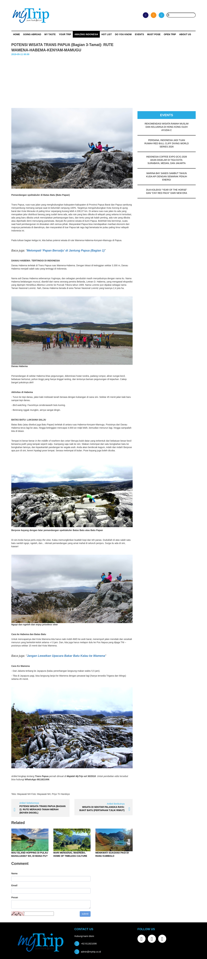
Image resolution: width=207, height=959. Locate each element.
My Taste (50, 34)
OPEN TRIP (170, 34)
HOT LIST (106, 34)
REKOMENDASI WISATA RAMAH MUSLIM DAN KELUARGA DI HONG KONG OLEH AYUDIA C (167, 126)
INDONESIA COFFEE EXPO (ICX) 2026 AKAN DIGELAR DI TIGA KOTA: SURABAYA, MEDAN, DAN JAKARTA (166, 159)
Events (139, 34)
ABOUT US (185, 34)
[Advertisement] (103, 80)
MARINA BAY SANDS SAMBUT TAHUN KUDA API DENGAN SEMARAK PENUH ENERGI (166, 176)
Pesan (14, 897)
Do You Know (123, 34)
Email (14, 885)
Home (16, 34)
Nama (14, 873)
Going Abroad (32, 34)
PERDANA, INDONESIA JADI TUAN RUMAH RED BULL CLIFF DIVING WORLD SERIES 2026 (166, 143)
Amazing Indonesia (86, 34)
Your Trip (65, 34)
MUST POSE (153, 34)
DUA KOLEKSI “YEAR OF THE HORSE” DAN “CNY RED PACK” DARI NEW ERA (166, 191)
